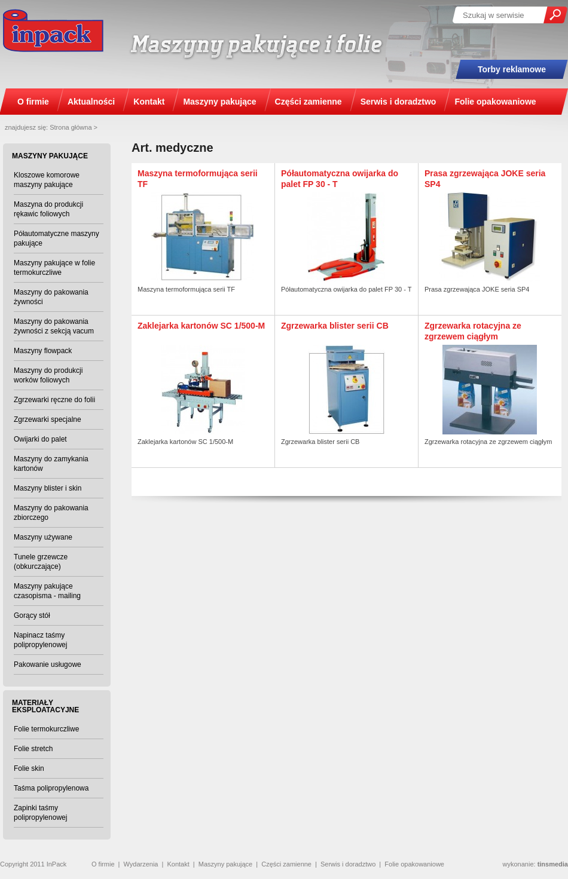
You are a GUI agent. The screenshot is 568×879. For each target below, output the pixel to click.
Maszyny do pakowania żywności (51, 297)
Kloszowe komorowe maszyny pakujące (47, 180)
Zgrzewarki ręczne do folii (54, 400)
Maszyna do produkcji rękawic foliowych (48, 209)
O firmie (103, 864)
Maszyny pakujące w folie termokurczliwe (54, 268)
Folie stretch (33, 749)
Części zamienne (286, 864)
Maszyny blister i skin (47, 488)
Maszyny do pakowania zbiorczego (51, 513)
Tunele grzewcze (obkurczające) (41, 562)
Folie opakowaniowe (414, 864)
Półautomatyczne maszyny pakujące (56, 238)
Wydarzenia (140, 864)
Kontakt (178, 864)
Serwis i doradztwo (347, 864)
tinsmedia (553, 864)
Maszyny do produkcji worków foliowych (48, 375)
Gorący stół (32, 615)
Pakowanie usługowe (47, 664)
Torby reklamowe (512, 69)
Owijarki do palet (40, 439)
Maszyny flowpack (43, 351)
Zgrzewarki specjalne (47, 419)
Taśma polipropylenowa (51, 788)
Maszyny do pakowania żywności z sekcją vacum (54, 326)
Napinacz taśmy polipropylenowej (40, 640)
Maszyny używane (43, 537)
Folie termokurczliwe (46, 729)
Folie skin (29, 768)
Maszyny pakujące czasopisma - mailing (47, 591)
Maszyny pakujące (226, 864)
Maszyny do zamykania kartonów (51, 464)
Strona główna (70, 127)
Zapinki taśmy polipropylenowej (40, 813)
